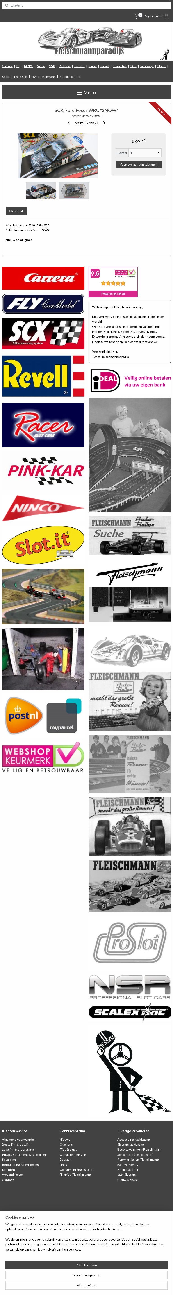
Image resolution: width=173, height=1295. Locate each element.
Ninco (41, 66)
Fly (18, 66)
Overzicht (16, 211)
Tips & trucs (68, 1149)
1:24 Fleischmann (43, 76)
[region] (56, 1272)
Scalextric (120, 66)
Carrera (7, 66)
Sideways (147, 66)
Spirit (5, 76)
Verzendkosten (13, 1174)
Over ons (66, 1144)
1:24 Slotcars (126, 1174)
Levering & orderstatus (18, 1149)
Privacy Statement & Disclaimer (24, 1154)
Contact (8, 1180)
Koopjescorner (69, 76)
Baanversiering (127, 1165)
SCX (133, 66)
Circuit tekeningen (73, 1154)
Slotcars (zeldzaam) (130, 1144)
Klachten (8, 1169)
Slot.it (161, 66)
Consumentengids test (76, 1169)
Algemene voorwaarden (19, 1139)
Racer (93, 66)
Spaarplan (9, 1159)
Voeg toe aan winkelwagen (138, 165)
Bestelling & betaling (16, 1144)
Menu (86, 92)
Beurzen (65, 1159)
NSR (52, 66)
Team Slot (20, 76)
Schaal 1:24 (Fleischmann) (135, 1154)
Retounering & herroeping (20, 1165)
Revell (104, 66)
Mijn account (157, 16)
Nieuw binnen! (127, 1180)
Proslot (79, 66)
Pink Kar (65, 66)
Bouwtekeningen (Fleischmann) (139, 1149)
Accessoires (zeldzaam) (133, 1139)
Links (63, 1165)
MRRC (28, 66)
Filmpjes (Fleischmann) (75, 1174)
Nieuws (65, 1139)
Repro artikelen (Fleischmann (137, 1159)
